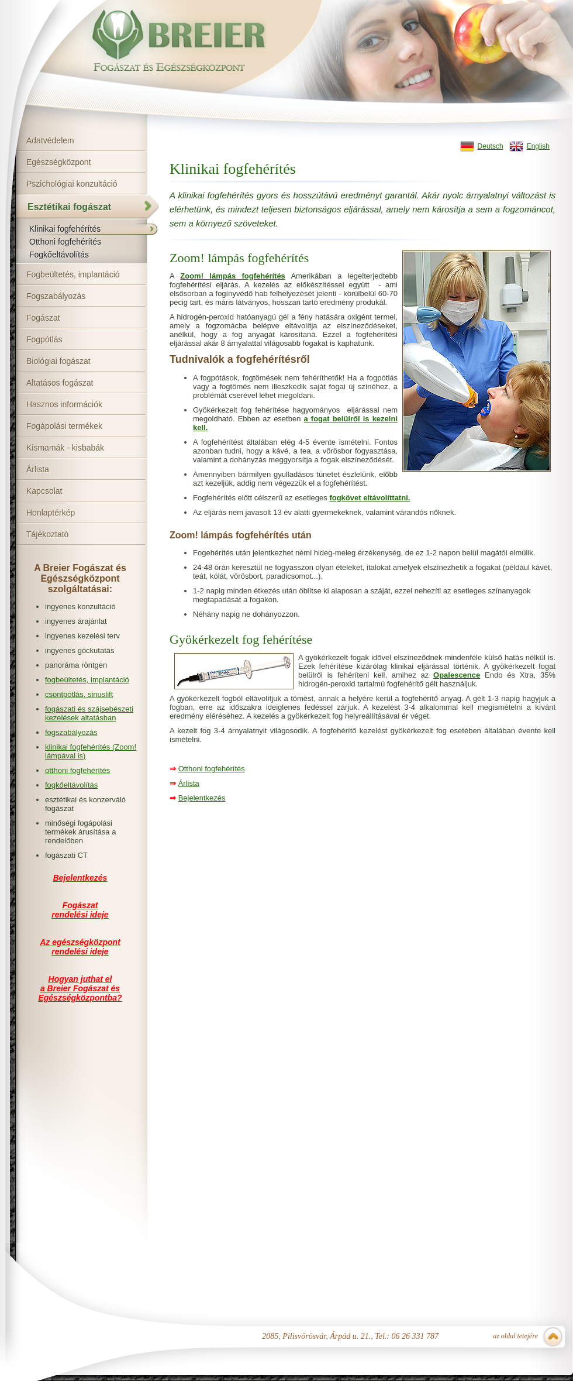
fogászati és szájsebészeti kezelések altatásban (89, 713)
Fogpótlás (44, 339)
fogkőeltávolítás (71, 785)
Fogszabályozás (55, 296)
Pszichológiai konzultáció (72, 183)
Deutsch (490, 146)
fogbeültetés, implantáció (87, 679)
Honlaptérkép (50, 512)
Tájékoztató (47, 534)
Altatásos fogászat (59, 382)
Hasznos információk (64, 404)
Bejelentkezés (202, 797)
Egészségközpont (58, 162)
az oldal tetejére (515, 1336)
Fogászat (43, 317)
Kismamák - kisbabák (65, 447)
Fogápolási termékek (64, 426)
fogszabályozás (71, 732)
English (538, 146)
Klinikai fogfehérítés (65, 228)
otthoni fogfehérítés (77, 770)
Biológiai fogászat (58, 361)
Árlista (37, 469)
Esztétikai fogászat (69, 207)
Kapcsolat (44, 491)
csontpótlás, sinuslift (79, 694)
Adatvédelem (50, 140)
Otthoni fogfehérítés (65, 241)
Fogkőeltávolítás (59, 254)
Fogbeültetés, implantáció (73, 274)
